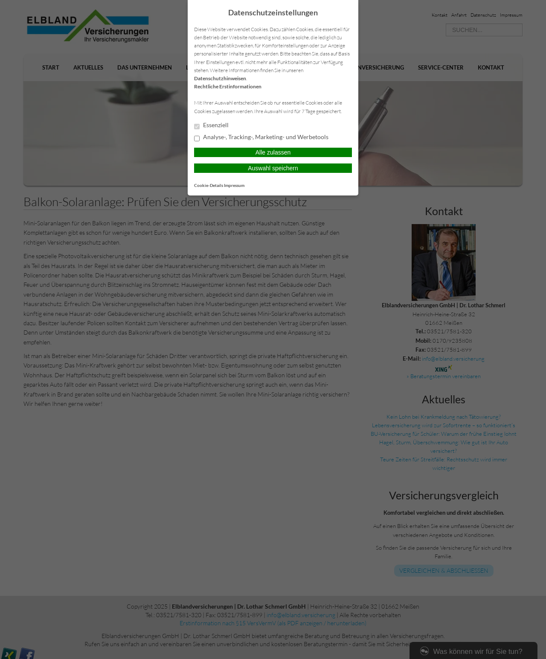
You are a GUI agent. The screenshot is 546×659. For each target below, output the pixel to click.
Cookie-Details (208, 185)
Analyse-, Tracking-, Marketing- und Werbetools (261, 137)
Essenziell (211, 125)
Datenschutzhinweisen (220, 78)
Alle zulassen (273, 152)
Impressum (234, 185)
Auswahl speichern (273, 168)
